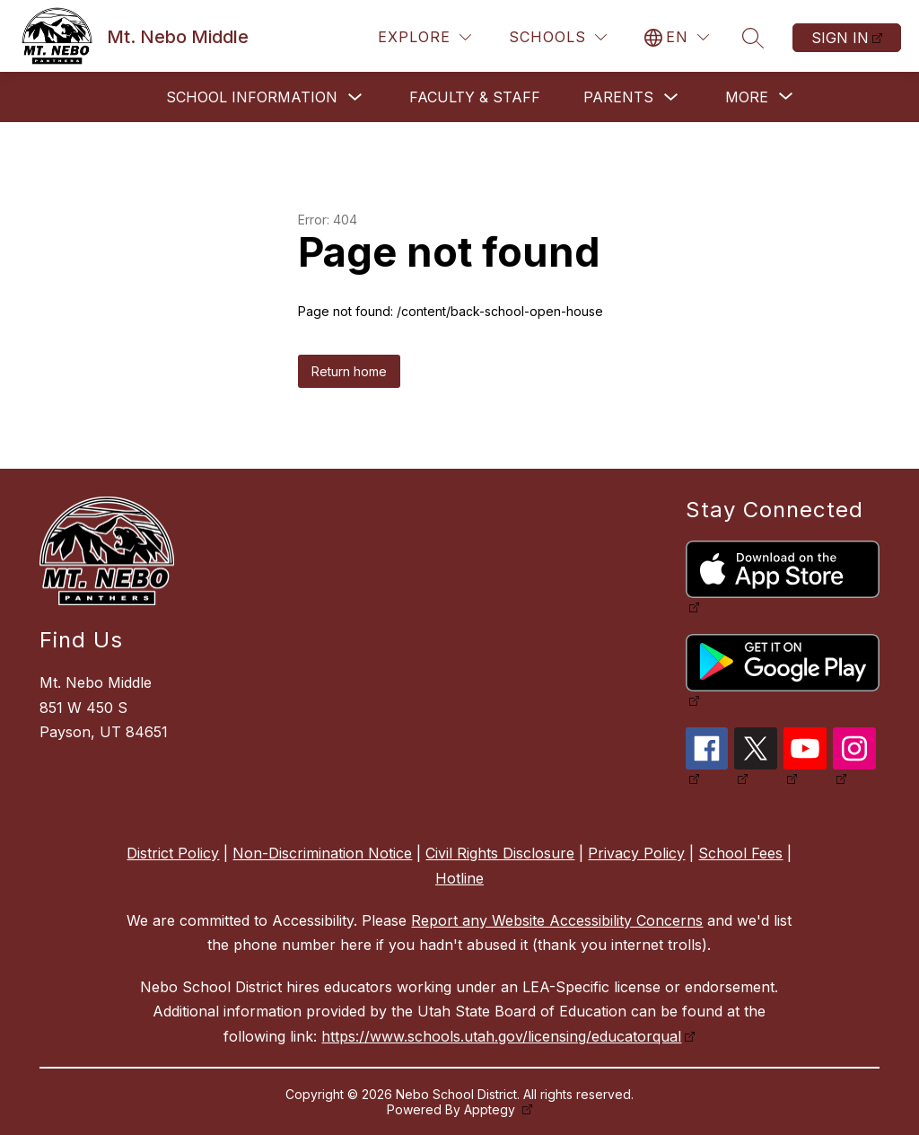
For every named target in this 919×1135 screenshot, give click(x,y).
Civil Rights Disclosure (499, 853)
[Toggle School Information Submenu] (355, 97)
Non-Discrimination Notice (322, 853)
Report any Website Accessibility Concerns (557, 920)
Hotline (459, 878)
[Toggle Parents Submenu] (671, 97)
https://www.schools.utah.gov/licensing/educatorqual (501, 1036)
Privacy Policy (636, 853)
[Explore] (424, 37)
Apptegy (491, 1109)
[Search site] (753, 37)
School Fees (740, 853)
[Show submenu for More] (746, 97)
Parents (618, 97)
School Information (251, 97)
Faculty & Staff (474, 97)
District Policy (173, 853)
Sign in (840, 38)
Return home (349, 371)
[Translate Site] (676, 37)
